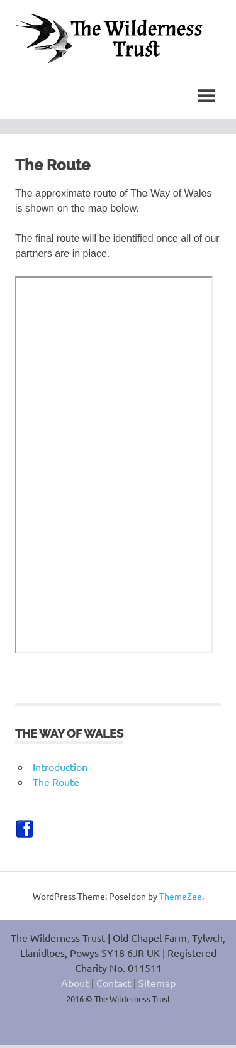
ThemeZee (180, 899)
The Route (56, 784)
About (75, 986)
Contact (113, 986)
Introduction (60, 769)
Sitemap (157, 986)
